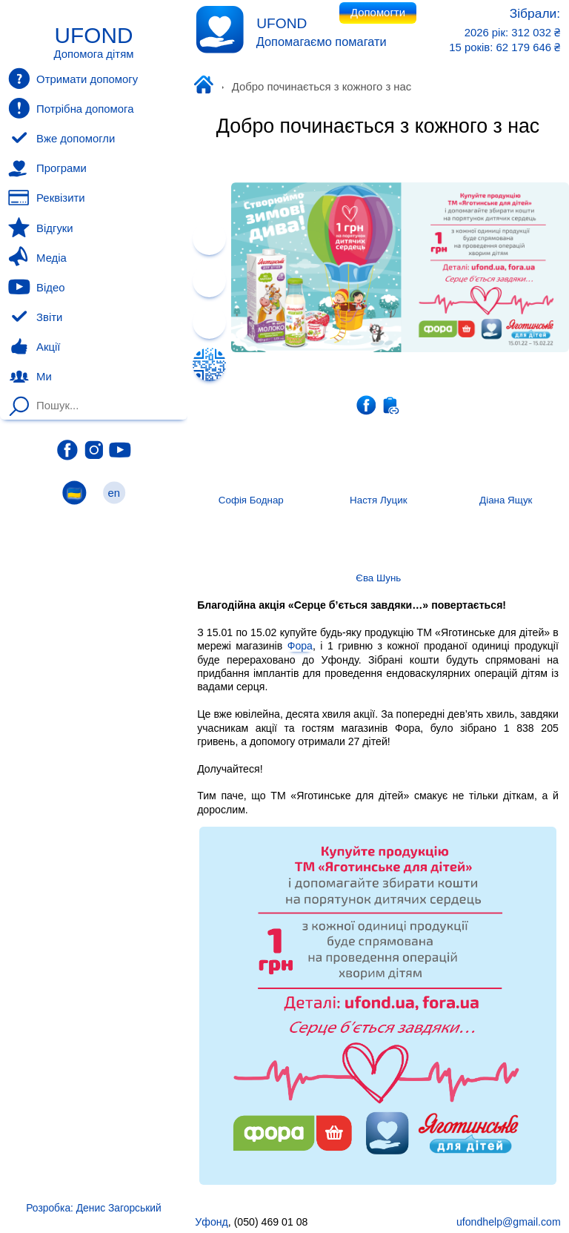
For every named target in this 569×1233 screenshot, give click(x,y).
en (114, 492)
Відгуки (40, 227)
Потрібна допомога (70, 108)
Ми (29, 377)
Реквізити (46, 198)
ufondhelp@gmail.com (508, 1222)
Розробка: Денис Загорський (93, 1208)
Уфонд (207, 86)
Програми (47, 168)
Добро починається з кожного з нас (378, 126)
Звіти (35, 317)
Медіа (37, 257)
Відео (36, 287)
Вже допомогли (61, 139)
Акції (34, 347)
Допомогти (377, 13)
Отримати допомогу (73, 78)
